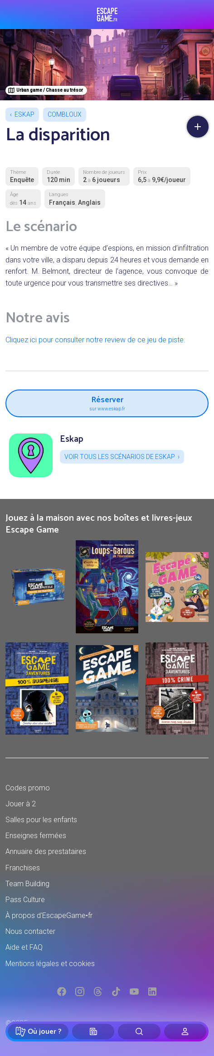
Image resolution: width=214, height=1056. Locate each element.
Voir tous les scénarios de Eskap (119, 456)
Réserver (107, 402)
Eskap (24, 114)
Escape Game (107, 14)
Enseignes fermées (35, 835)
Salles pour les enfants (41, 819)
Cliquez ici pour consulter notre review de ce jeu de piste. (95, 340)
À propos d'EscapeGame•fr (48, 915)
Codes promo (27, 788)
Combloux (65, 114)
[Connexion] (185, 1031)
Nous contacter (30, 931)
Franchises (22, 868)
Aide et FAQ (24, 947)
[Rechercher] (139, 1031)
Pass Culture (25, 899)
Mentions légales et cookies (50, 963)
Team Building (27, 883)
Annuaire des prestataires (45, 851)
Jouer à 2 (20, 803)
